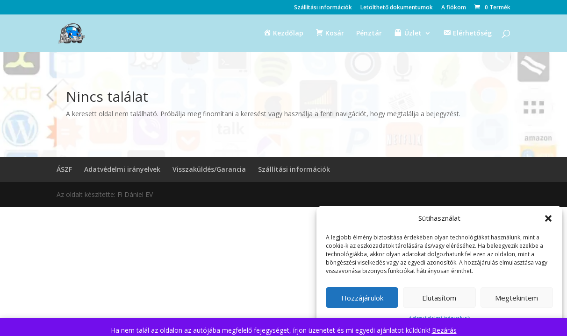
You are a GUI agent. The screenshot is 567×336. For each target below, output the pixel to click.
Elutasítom (439, 297)
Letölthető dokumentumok (396, 8)
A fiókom (453, 8)
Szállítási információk (323, 8)
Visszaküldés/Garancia (209, 169)
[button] (548, 218)
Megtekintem (516, 297)
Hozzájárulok (362, 297)
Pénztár (369, 33)
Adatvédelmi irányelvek (122, 169)
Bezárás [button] (444, 330)
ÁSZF (64, 169)
